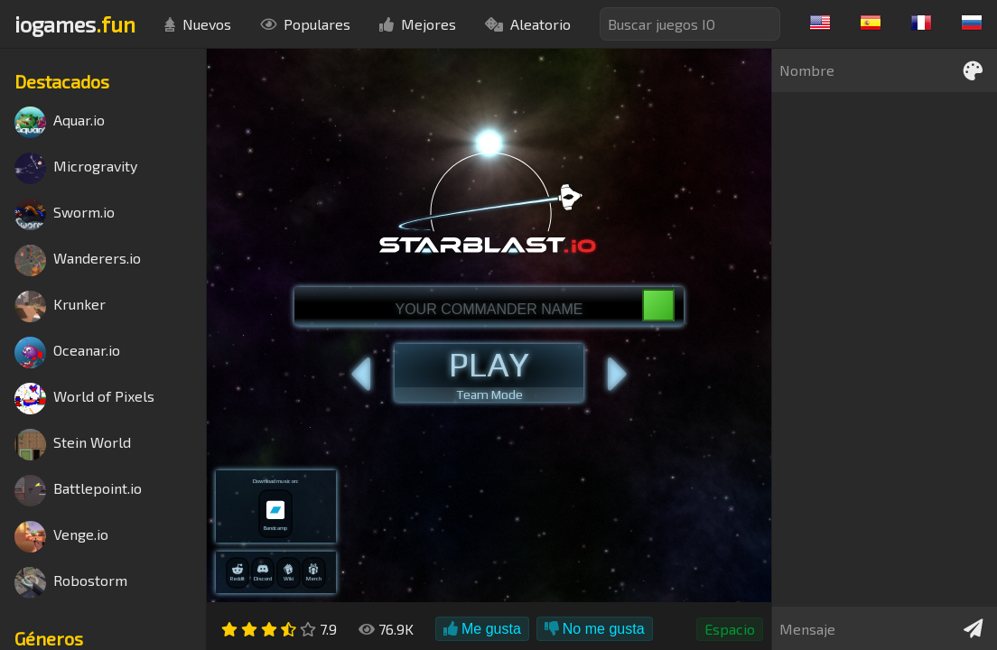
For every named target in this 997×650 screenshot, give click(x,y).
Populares (305, 23)
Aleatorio (528, 23)
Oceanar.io (67, 352)
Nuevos (197, 23)
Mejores (417, 23)
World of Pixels (84, 398)
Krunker (60, 306)
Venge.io (61, 536)
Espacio (729, 628)
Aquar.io (59, 122)
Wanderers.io (77, 260)
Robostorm (70, 583)
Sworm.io (64, 214)
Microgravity (75, 168)
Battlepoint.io (78, 490)
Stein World (72, 444)
